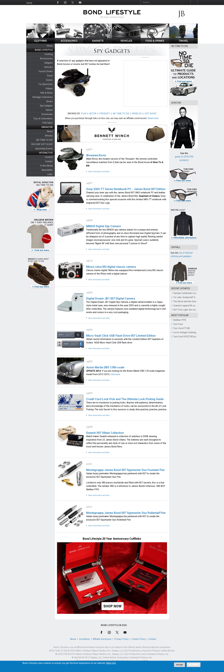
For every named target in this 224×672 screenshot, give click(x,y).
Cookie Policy (139, 639)
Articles (49, 135)
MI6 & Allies (46, 92)
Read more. (153, 118)
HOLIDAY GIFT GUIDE (42, 144)
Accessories (46, 58)
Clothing (49, 54)
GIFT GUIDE (150, 113)
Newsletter (47, 170)
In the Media (46, 165)
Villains (49, 88)
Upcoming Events (44, 148)
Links (50, 174)
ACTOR (92, 113)
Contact (49, 161)
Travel (50, 75)
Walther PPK (179, 320)
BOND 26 (137, 113)
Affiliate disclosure (102, 639)
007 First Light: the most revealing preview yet (196, 309)
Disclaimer (84, 639)
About (73, 639)
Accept (179, 665)
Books (49, 101)
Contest (49, 157)
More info (111, 663)
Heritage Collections (42, 97)
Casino (49, 80)
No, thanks (193, 665)
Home (29, 3)
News (50, 131)
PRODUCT (104, 113)
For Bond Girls (46, 84)
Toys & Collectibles (43, 118)
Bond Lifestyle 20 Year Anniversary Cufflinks (112, 538)
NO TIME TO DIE (44, 140)
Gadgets (48, 62)
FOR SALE (47, 122)
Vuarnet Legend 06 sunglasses (188, 305)
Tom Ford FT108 (181, 328)
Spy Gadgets (46, 105)
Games (49, 110)
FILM (83, 113)
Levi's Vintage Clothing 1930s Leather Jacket (195, 332)
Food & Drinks (46, 71)
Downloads (47, 114)
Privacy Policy (121, 639)
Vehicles (48, 67)
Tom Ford (178, 324)
